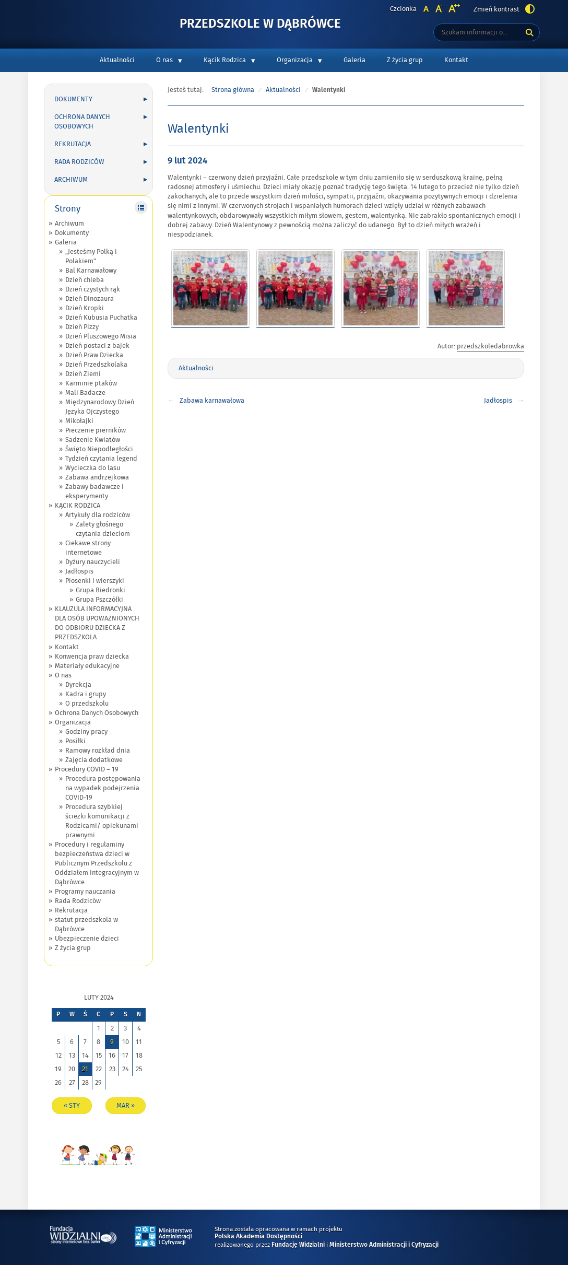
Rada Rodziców (79, 162)
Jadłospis (79, 571)
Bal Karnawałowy (90, 270)
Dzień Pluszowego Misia (100, 336)
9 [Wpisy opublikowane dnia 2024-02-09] (112, 1042)
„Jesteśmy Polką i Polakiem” (91, 256)
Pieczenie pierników (95, 430)
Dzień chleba (84, 280)
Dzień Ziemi (83, 374)
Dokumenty (73, 99)
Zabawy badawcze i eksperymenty (94, 491)
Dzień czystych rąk (92, 289)
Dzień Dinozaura (89, 298)
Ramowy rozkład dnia (97, 750)
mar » (125, 1105)
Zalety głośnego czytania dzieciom (103, 529)
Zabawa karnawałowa (212, 400)
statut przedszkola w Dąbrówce (86, 924)
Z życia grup (405, 60)
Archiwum (71, 179)
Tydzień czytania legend (101, 458)
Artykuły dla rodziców (97, 515)
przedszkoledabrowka (490, 346)
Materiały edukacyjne (87, 666)
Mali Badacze (85, 392)
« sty (72, 1105)
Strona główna (232, 90)
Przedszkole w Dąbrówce (260, 24)
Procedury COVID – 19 (87, 769)
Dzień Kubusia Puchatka (101, 317)
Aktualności (117, 60)
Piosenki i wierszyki (94, 580)
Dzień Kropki (84, 308)
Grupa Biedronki (100, 590)
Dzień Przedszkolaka (96, 364)
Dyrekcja (78, 684)
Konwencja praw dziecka (92, 656)
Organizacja (295, 60)
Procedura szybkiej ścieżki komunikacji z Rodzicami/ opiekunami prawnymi (101, 821)
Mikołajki (79, 421)
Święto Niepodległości (99, 449)
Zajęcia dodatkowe (94, 760)
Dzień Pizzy (82, 327)
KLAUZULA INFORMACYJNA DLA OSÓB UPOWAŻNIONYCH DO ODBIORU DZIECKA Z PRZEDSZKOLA (97, 623)
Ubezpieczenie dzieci (87, 938)
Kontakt (456, 60)
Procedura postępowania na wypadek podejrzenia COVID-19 (102, 788)
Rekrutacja (72, 144)
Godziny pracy (86, 731)
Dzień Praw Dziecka (94, 355)
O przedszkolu (87, 703)
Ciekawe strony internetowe (88, 547)
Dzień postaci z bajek (97, 345)
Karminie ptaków (91, 383)
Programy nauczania (85, 891)
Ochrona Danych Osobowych (82, 121)
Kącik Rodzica (225, 60)
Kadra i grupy (85, 694)
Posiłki (75, 741)
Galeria (354, 60)
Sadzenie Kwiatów (92, 439)
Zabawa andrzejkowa (97, 477)
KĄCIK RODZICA (77, 505)
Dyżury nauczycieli (92, 562)
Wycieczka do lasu (92, 468)
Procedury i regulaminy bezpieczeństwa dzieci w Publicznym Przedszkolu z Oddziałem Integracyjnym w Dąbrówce (97, 863)
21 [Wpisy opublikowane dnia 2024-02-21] (85, 1069)
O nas (164, 60)
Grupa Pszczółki (99, 599)
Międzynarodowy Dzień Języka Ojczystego (99, 406)
